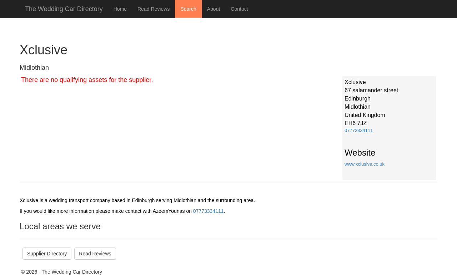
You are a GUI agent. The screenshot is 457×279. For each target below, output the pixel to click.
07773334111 (359, 130)
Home (120, 9)
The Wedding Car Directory (64, 9)
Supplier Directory (47, 253)
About (213, 9)
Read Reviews (153, 9)
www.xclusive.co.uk (365, 164)
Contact (239, 9)
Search (188, 9)
